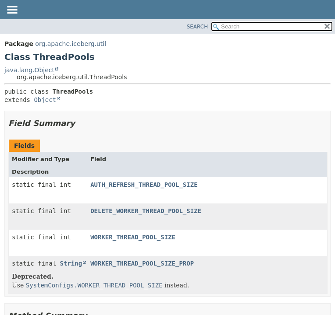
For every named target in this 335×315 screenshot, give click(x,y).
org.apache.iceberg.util (70, 43)
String (71, 263)
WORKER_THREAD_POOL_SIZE (132, 237)
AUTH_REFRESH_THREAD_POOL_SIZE (143, 184)
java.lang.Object (29, 70)
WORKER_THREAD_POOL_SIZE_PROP (142, 263)
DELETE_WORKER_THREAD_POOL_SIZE (145, 210)
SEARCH (197, 27)
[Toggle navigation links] (11, 10)
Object (45, 99)
